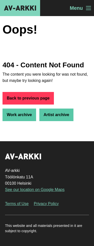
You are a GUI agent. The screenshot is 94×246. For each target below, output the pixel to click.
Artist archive (56, 115)
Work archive (19, 115)
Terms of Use (17, 204)
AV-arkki (20, 8)
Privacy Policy (46, 204)
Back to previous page (28, 98)
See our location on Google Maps (34, 189)
